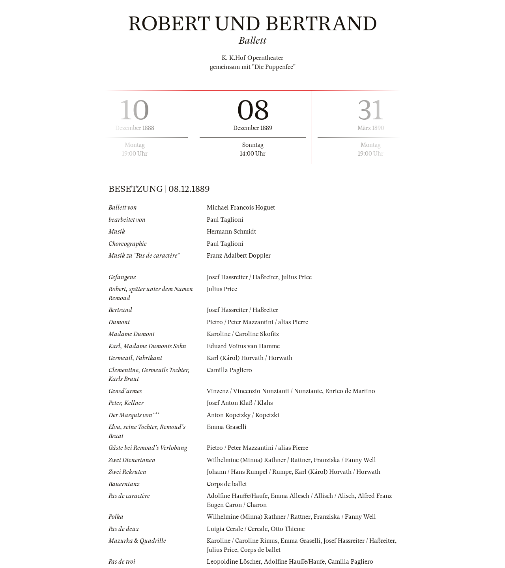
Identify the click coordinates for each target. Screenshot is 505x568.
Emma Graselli (227, 427)
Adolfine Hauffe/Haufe (237, 495)
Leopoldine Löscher (234, 561)
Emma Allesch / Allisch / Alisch (313, 495)
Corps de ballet (227, 484)
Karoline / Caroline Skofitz (243, 334)
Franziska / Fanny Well (345, 460)
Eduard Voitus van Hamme (243, 346)
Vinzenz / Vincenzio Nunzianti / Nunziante (264, 391)
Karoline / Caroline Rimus (242, 540)
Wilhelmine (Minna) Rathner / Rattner (258, 460)
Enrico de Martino (350, 391)
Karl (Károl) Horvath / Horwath (249, 358)
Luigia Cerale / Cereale (237, 529)
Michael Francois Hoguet (241, 207)
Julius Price (296, 277)
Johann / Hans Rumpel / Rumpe (249, 471)
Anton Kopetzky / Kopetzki (243, 415)
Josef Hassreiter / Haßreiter (242, 277)
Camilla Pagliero (229, 370)
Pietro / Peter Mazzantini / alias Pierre (257, 322)
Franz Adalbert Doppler (239, 255)
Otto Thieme (288, 529)
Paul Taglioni (225, 219)
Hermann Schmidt (231, 231)
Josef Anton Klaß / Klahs (240, 403)
